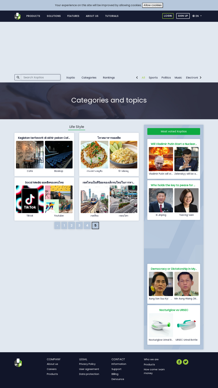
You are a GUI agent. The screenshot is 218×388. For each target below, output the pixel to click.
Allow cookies (153, 5)
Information (119, 364)
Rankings (109, 78)
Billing (115, 374)
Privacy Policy (87, 364)
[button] (198, 16)
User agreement (89, 369)
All (143, 78)
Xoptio (70, 78)
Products (33, 16)
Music (178, 78)
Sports (153, 78)
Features (73, 16)
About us (92, 16)
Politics (166, 78)
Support (116, 369)
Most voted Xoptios (174, 131)
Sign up (183, 16)
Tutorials (112, 16)
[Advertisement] (109, 47)
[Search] (40, 77)
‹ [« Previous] (57, 225)
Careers (52, 369)
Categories (89, 78)
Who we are (151, 359)
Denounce (118, 379)
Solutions (54, 16)
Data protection (89, 374)
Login (168, 16)
